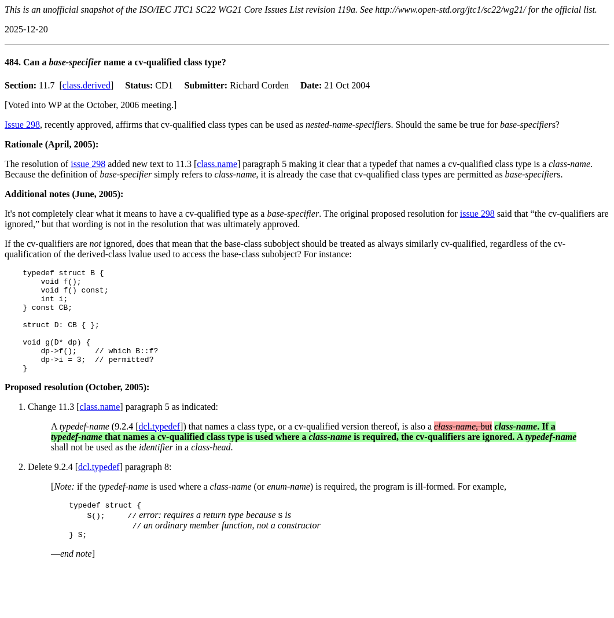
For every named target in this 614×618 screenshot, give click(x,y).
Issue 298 (22, 124)
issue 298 (88, 164)
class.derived (86, 85)
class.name (217, 164)
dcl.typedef (160, 447)
